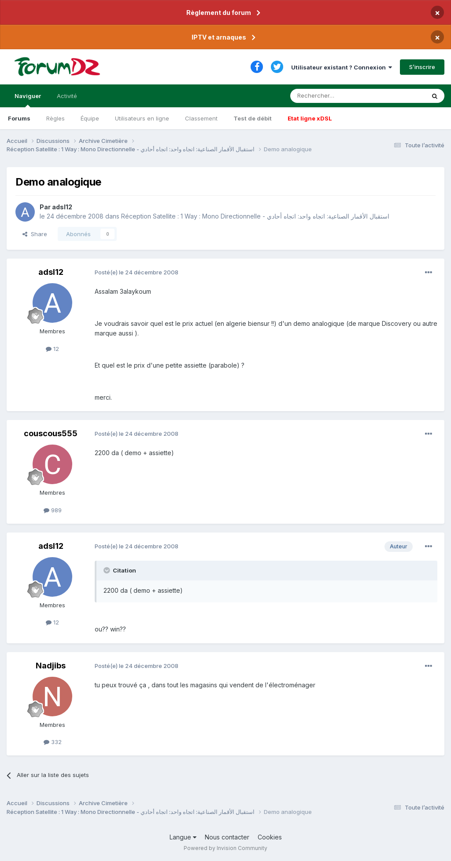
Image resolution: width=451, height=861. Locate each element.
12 (52, 348)
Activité (67, 95)
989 (53, 510)
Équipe (90, 118)
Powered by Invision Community (225, 848)
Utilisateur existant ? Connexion (341, 67)
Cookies (270, 837)
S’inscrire (422, 66)
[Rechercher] (338, 96)
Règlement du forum (218, 12)
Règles (55, 118)
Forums (19, 118)
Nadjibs (51, 665)
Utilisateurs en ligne (142, 118)
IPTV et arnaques (219, 37)
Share (34, 233)
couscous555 (51, 433)
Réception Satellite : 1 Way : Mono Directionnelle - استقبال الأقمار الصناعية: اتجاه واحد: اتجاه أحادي (255, 216)
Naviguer (28, 99)
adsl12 (62, 207)
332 (53, 741)
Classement (201, 118)
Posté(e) (136, 272)
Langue (183, 837)
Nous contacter (227, 837)
